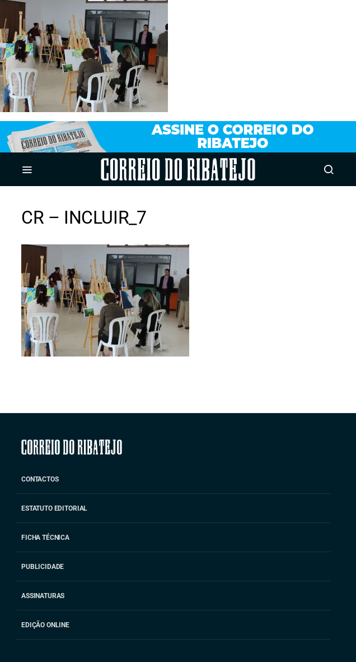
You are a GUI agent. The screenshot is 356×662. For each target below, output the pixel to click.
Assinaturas (42, 596)
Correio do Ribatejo (147, 169)
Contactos (40, 479)
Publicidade (42, 567)
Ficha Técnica (45, 537)
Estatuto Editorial (54, 508)
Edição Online (45, 625)
